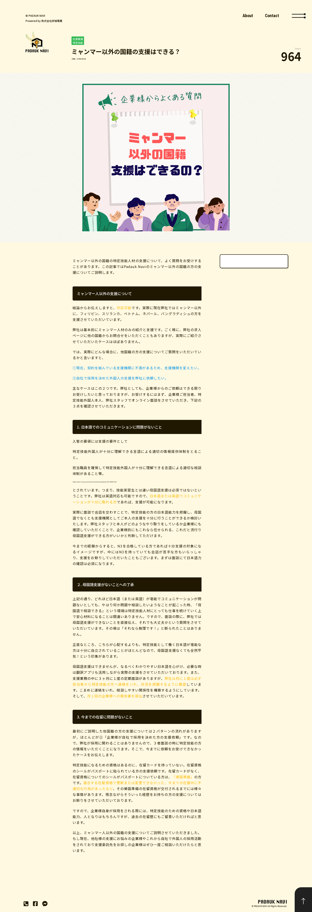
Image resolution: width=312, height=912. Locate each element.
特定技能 (78, 42)
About (248, 15)
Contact (272, 15)
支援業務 (78, 39)
